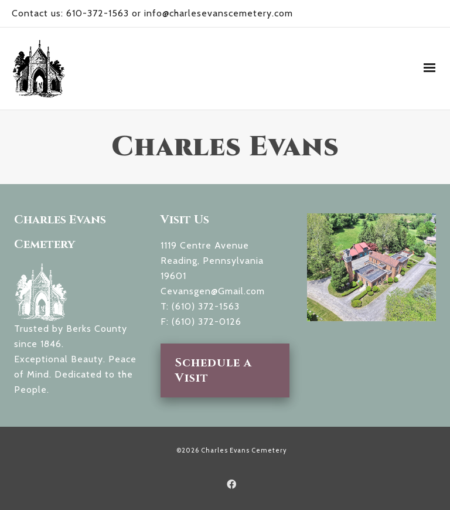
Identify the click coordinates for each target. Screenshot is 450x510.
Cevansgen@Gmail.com (213, 291)
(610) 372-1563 (206, 306)
